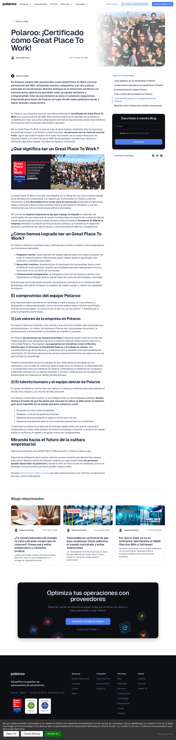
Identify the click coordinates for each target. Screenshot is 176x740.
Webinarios (122, 684)
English (23, 693)
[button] (25, 4)
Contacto (100, 688)
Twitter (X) (142, 688)
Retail (74, 693)
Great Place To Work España (35, 473)
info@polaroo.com (56, 693)
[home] (9, 4)
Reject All (11, 733)
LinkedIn (141, 679)
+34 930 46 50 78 (38, 693)
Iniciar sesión (112, 4)
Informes (121, 688)
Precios (53, 4)
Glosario (121, 713)
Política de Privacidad (138, 133)
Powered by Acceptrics (165, 734)
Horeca (75, 688)
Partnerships (123, 698)
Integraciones (40, 4)
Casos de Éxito (124, 693)
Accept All (53, 733)
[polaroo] (37, 674)
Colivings (76, 684)
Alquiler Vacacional (80, 679)
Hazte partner (102, 684)
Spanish (14, 693)
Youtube (141, 684)
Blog (119, 679)
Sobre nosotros (103, 679)
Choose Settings (32, 733)
